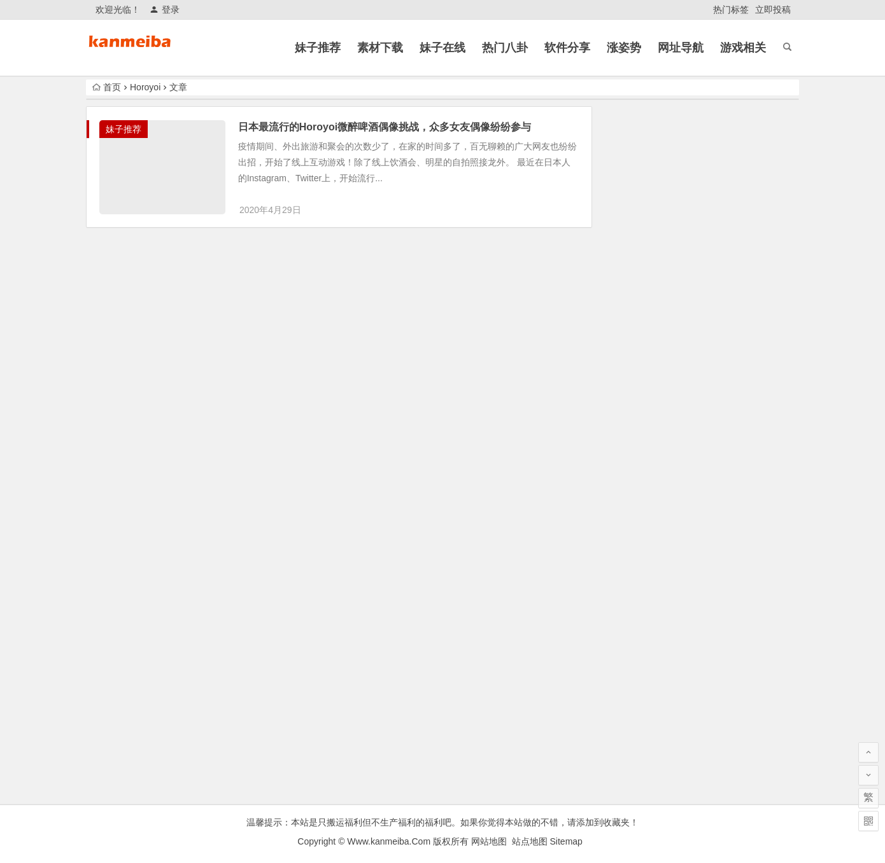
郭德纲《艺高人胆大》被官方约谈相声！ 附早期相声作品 (729, 576)
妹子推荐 (123, 129)
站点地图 (530, 841)
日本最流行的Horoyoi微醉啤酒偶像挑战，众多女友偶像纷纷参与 (385, 126)
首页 (106, 87)
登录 (165, 9)
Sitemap (566, 841)
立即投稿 (773, 9)
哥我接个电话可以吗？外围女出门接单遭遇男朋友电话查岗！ (727, 287)
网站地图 (489, 841)
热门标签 (731, 9)
